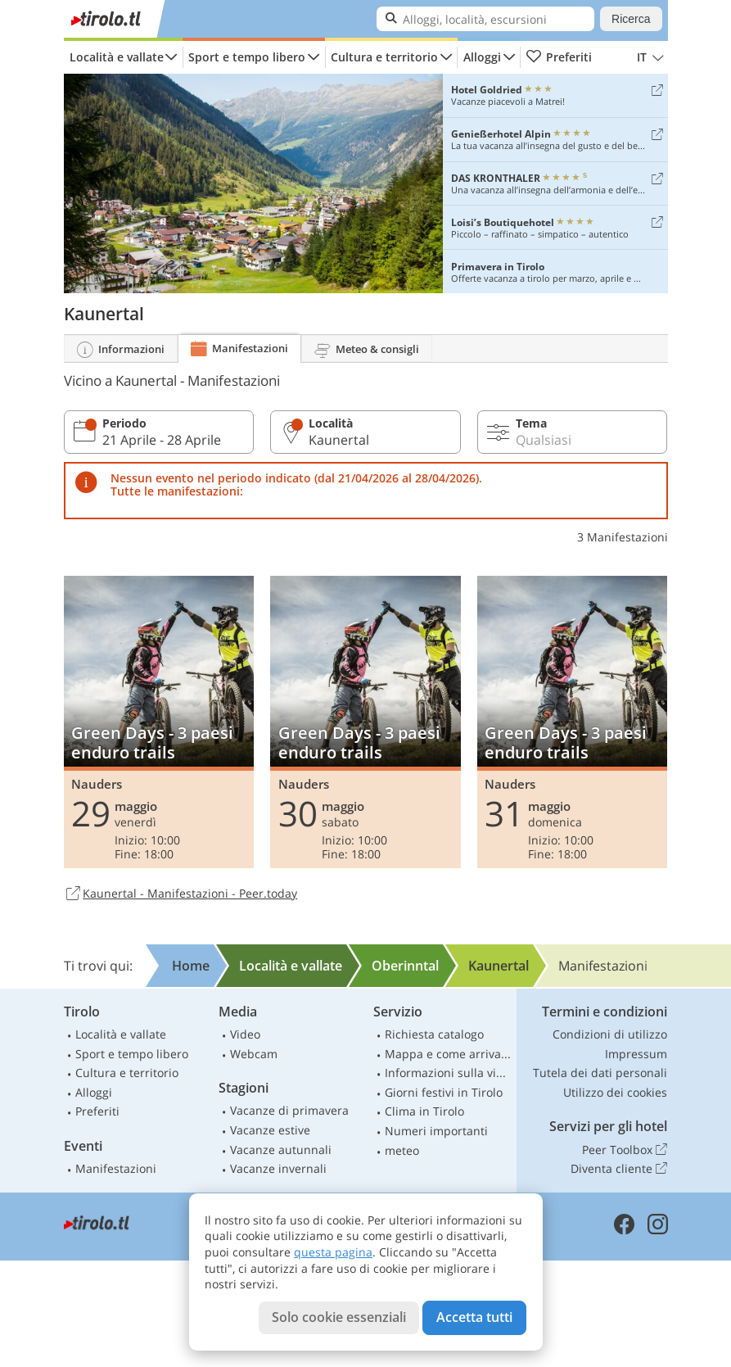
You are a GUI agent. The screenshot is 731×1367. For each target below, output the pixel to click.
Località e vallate (117, 57)
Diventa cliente (619, 1169)
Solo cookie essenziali (339, 1317)
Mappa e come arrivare (448, 1053)
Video (245, 1034)
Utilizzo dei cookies (615, 1092)
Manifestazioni (115, 1168)
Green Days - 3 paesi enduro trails (159, 722)
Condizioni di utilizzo (610, 1034)
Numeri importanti (436, 1130)
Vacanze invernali (278, 1168)
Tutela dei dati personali (600, 1072)
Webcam (254, 1053)
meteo (402, 1150)
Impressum (636, 1053)
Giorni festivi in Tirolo (444, 1092)
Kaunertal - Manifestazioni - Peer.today (181, 894)
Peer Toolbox (624, 1150)
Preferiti (559, 57)
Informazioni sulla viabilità (448, 1072)
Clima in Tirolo (424, 1111)
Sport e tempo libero (246, 57)
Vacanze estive (270, 1130)
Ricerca (630, 18)
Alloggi (482, 57)
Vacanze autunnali (281, 1149)
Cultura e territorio (384, 57)
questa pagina (333, 1252)
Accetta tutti (474, 1317)
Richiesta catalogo (434, 1034)
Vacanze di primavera (289, 1110)
